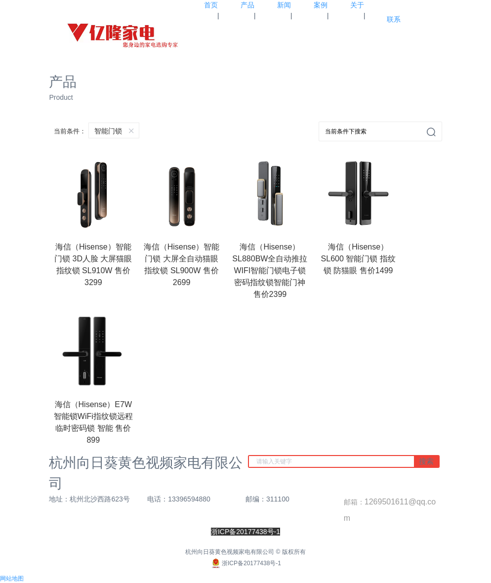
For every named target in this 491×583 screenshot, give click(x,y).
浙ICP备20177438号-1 (245, 563)
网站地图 (12, 578)
